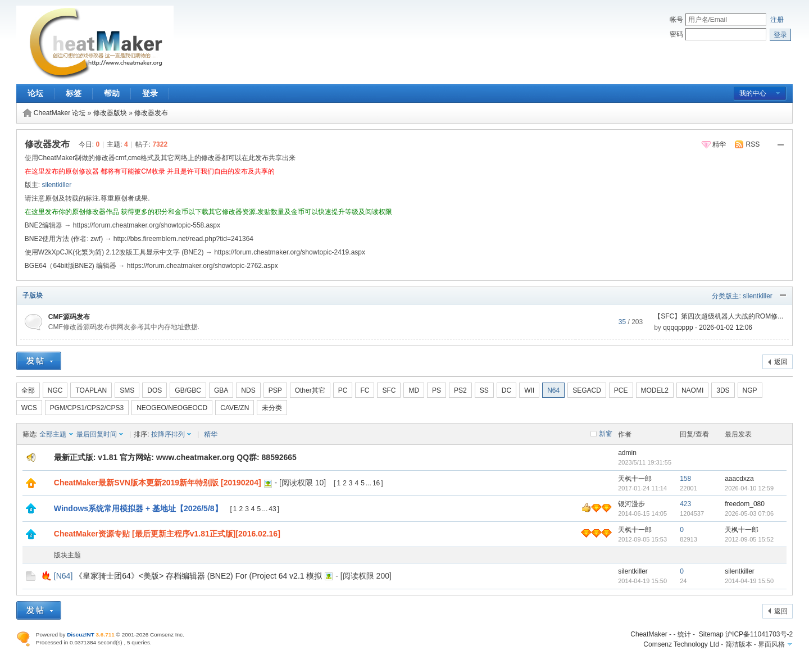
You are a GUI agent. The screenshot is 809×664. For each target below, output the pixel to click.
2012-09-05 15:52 (749, 539)
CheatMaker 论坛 (60, 113)
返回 (781, 362)
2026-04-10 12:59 (749, 488)
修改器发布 (151, 113)
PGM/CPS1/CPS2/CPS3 (87, 408)
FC (364, 390)
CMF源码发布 (69, 317)
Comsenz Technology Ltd (681, 644)
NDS (248, 390)
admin (627, 453)
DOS (154, 390)
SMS (127, 390)
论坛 (35, 93)
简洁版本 (738, 644)
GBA (221, 390)
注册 (777, 20)
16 (376, 483)
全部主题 (52, 434)
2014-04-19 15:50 (749, 580)
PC (343, 390)
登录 (150, 93)
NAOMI (692, 390)
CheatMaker (648, 634)
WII (529, 390)
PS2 (460, 390)
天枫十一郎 (635, 479)
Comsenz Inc (166, 634)
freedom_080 (745, 504)
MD (413, 390)
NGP (750, 390)
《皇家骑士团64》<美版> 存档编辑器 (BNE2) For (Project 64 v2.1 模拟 (198, 575)
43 (272, 509)
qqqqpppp (678, 327)
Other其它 (310, 390)
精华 (719, 144)
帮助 (112, 93)
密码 (676, 34)
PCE (621, 390)
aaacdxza (739, 479)
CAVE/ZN (234, 408)
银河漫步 (631, 504)
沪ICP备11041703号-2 (759, 634)
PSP (275, 390)
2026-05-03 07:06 (749, 513)
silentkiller (56, 185)
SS (484, 390)
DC (506, 390)
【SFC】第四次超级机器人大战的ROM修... (718, 316)
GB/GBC (188, 390)
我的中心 (752, 93)
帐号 (676, 20)
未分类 (272, 408)
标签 (73, 93)
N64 (553, 390)
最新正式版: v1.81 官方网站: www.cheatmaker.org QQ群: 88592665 (175, 457)
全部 (28, 390)
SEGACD (586, 390)
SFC (389, 390)
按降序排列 (168, 434)
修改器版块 (110, 113)
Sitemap (711, 634)
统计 (684, 634)
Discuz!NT (80, 634)
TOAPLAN (91, 390)
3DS (722, 390)
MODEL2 (655, 390)
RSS (753, 144)
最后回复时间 (96, 434)
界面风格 (771, 644)
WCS (29, 408)
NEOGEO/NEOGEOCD (172, 408)
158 (685, 479)
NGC (55, 390)
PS (436, 390)
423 (685, 504)
